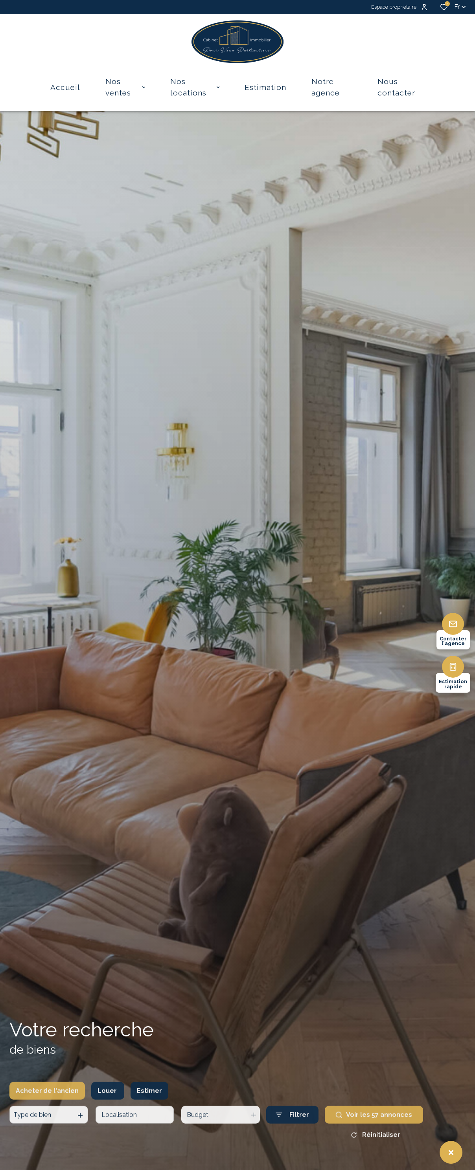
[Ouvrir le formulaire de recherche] (292, 1133)
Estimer (149, 1109)
